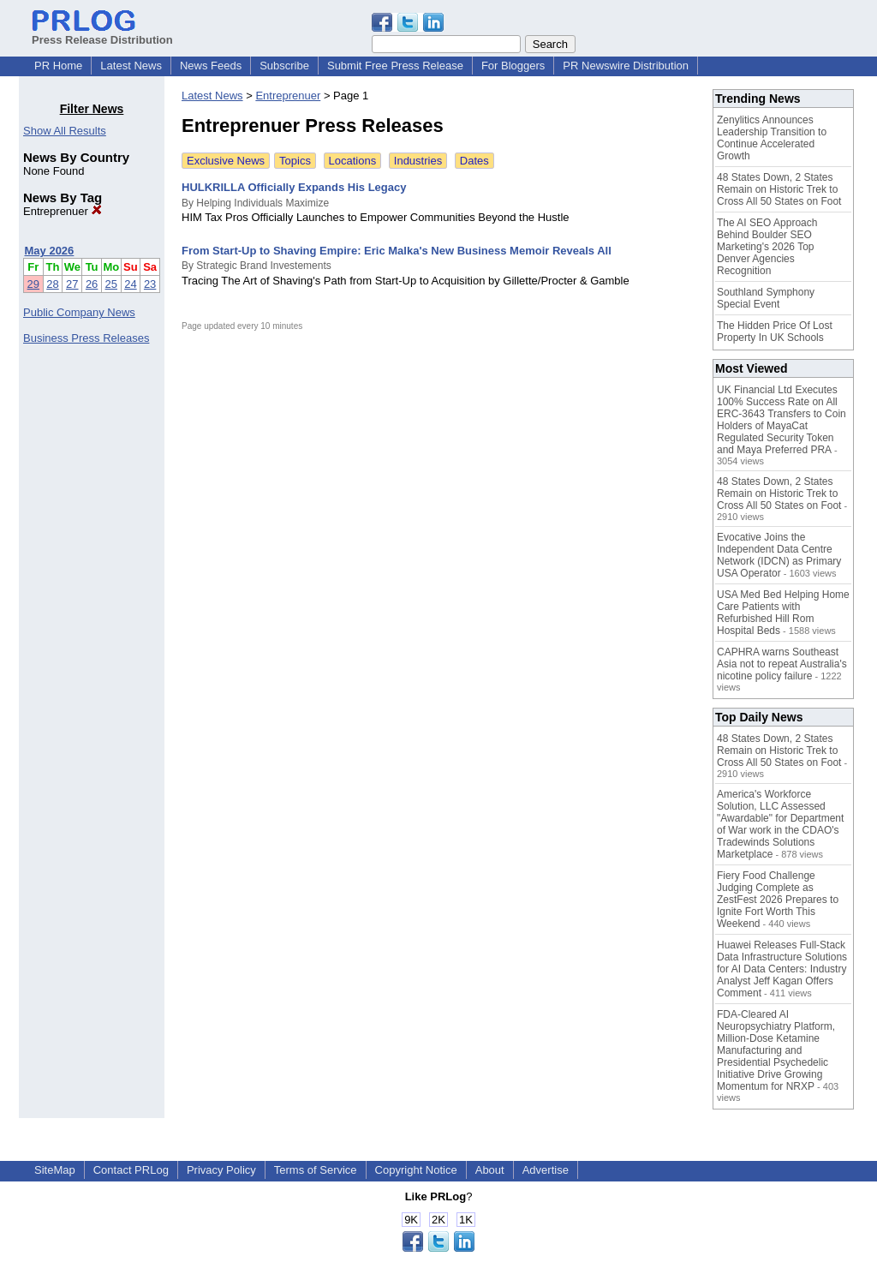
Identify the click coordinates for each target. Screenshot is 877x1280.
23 (150, 284)
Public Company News (79, 312)
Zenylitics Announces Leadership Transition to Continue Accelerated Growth (771, 138)
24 (130, 284)
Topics (295, 160)
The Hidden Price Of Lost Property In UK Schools (774, 332)
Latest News (131, 65)
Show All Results (64, 130)
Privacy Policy (221, 1169)
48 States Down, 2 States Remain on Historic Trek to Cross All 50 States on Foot (779, 189)
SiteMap (54, 1169)
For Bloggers (513, 65)
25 (111, 284)
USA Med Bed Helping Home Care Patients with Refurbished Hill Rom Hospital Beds (783, 613)
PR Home (58, 65)
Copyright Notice (416, 1169)
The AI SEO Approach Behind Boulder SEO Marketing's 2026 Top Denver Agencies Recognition (767, 247)
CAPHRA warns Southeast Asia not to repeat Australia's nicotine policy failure (782, 664)
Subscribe (284, 65)
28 (52, 284)
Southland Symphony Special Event (765, 298)
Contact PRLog (131, 1169)
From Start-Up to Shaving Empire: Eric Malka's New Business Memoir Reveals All (397, 250)
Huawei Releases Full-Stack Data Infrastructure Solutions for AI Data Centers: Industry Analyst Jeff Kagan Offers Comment (782, 969)
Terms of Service (315, 1169)
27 (72, 284)
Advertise (545, 1169)
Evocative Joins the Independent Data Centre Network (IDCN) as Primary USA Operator (779, 555)
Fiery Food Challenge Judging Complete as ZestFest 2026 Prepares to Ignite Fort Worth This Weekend (777, 900)
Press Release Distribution (102, 33)
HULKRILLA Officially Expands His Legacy (294, 187)
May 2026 (50, 250)
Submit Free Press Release (395, 65)
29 (33, 284)
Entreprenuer (62, 211)
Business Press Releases (86, 338)
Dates (474, 160)
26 (92, 284)
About (489, 1169)
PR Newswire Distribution (626, 65)
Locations (353, 160)
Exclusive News (226, 160)
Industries (418, 160)
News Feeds (211, 65)
